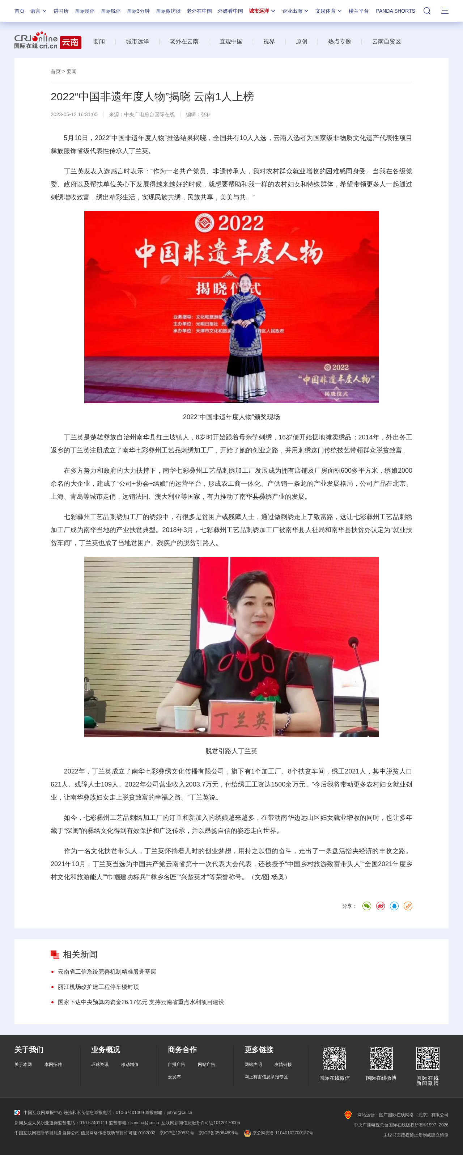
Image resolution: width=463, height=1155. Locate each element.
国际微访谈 (168, 11)
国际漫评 (85, 11)
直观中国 (231, 41)
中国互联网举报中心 (38, 1112)
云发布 (174, 1076)
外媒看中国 (230, 11)
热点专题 (339, 41)
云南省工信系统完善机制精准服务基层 (107, 972)
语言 (39, 11)
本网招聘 (53, 1064)
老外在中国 (199, 11)
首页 (19, 11)
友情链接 (283, 1064)
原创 (301, 41)
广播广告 (176, 1064)
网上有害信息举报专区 (266, 1076)
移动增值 (130, 1064)
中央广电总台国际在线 (149, 114)
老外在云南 (184, 41)
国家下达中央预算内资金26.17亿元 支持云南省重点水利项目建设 (141, 1002)
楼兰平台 (359, 11)
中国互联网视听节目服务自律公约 (47, 1132)
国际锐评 (111, 11)
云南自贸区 (386, 41)
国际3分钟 (138, 11)
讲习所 (61, 11)
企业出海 (296, 11)
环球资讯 (100, 1064)
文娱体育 (329, 11)
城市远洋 (262, 11)
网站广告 (206, 1064)
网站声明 (253, 1064)
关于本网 (23, 1064)
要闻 (99, 41)
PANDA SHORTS (395, 11)
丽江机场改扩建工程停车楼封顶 (98, 987)
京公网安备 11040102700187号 (278, 1132)
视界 (269, 41)
